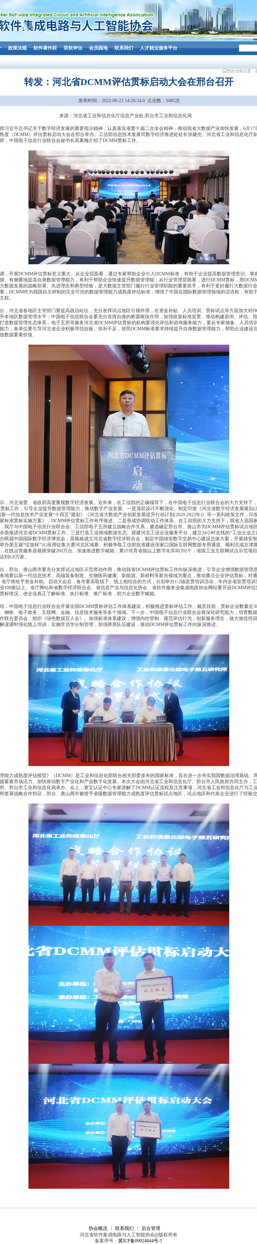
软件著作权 (45, 48)
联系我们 (123, 48)
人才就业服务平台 (158, 48)
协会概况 (98, 1228)
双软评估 (73, 48)
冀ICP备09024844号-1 (140, 1240)
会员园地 (98, 48)
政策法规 (17, 48)
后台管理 (151, 1228)
